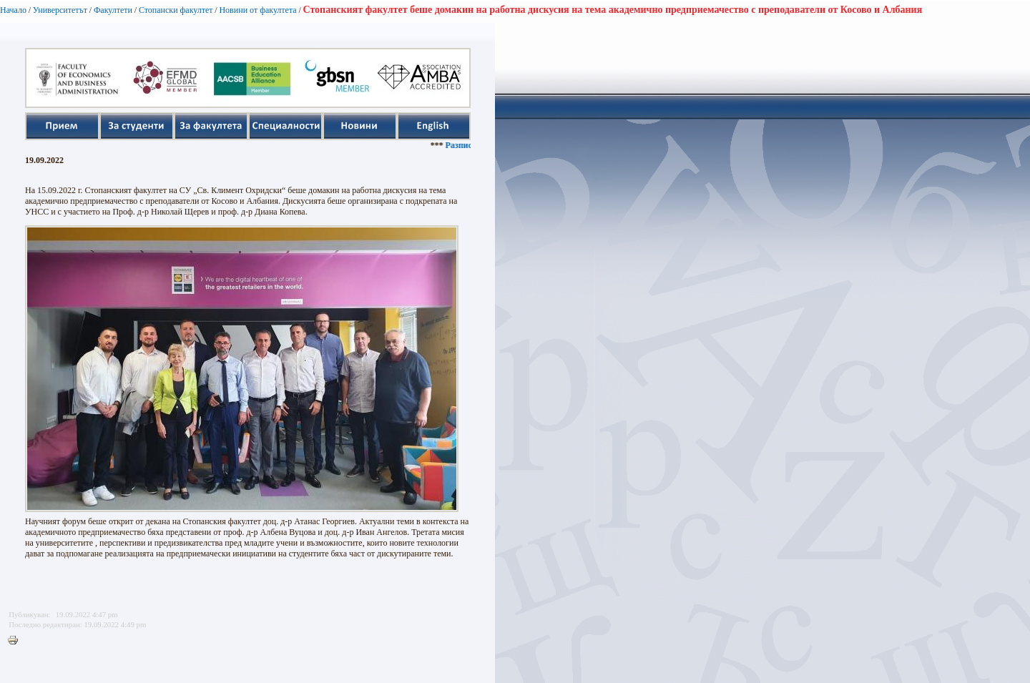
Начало (13, 10)
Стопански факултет (176, 10)
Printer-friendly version (16, 640)
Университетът (60, 10)
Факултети (113, 10)
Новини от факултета (257, 10)
